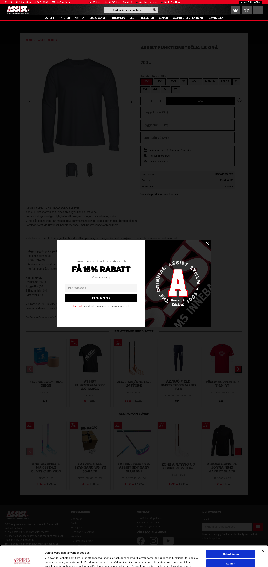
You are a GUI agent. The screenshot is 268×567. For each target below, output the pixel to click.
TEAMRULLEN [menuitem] (215, 18)
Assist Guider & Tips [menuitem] (250, 2)
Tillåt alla (231, 534)
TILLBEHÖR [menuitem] (147, 18)
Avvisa (231, 544)
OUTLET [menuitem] (49, 18)
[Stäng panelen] (263, 531)
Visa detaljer (52, 560)
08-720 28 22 (43, 2)
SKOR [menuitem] (133, 18)
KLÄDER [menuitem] (163, 18)
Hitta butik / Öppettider (20, 2)
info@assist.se (63, 2)
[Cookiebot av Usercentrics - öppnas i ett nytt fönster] (22, 560)
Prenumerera (101, 298)
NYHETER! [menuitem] (65, 18)
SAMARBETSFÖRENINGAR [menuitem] (187, 18)
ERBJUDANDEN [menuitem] (98, 18)
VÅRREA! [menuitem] (80, 18)
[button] (247, 10)
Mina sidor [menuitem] (235, 10)
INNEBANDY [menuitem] (118, 18)
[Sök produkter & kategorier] (127, 10)
